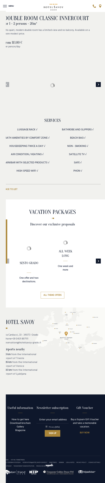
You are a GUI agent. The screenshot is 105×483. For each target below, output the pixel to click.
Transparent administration (24, 466)
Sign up (52, 433)
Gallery (20, 427)
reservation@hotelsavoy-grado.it (22, 343)
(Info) (57, 427)
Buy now (84, 433)
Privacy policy (81, 462)
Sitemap (8, 466)
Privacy (54, 427)
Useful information (20, 408)
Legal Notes (70, 462)
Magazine (20, 430)
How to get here (20, 420)
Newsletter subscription (52, 408)
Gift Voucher (84, 408)
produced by (44, 466)
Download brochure (20, 423)
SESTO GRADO (29, 263)
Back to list (10, 189)
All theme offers (52, 295)
